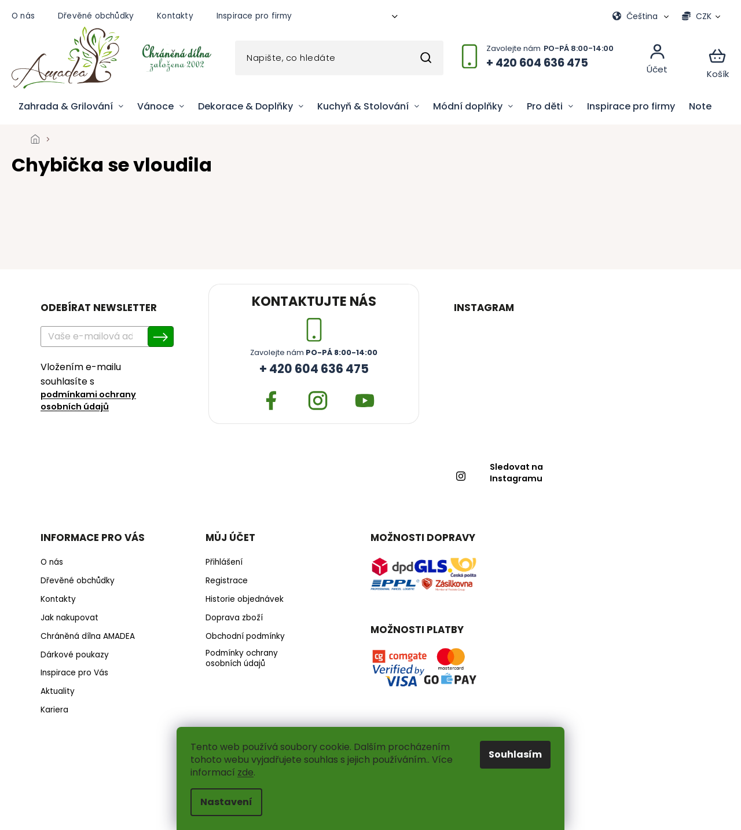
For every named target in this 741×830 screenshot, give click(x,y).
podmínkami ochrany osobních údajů (88, 400)
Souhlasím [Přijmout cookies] (515, 754)
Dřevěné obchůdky (96, 15)
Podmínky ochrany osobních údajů (242, 659)
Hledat (425, 58)
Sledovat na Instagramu (516, 473)
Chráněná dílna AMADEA (88, 636)
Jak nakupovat (69, 618)
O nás (23, 15)
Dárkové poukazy (75, 655)
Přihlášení (224, 562)
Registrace (227, 581)
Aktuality (58, 691)
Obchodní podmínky (245, 636)
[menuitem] (71, 107)
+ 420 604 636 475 (314, 369)
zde (245, 772)
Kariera (54, 710)
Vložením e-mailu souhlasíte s (101, 386)
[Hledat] (339, 58)
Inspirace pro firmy (254, 15)
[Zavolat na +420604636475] (543, 62)
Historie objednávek (245, 599)
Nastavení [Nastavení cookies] (226, 802)
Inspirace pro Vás (74, 673)
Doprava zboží (234, 618)
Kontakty (175, 15)
